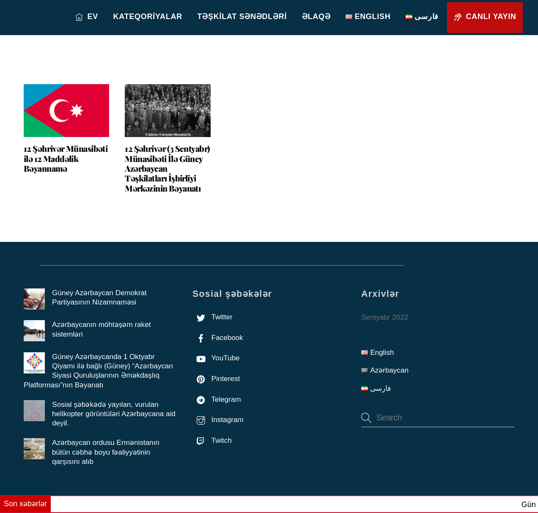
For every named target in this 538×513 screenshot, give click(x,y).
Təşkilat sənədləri (242, 16)
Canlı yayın (485, 16)
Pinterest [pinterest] (216, 379)
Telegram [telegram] (216, 399)
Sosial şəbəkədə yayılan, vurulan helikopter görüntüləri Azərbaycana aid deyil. (114, 414)
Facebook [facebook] (217, 338)
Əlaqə (316, 16)
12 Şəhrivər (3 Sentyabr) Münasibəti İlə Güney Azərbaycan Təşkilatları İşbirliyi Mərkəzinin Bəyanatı (167, 168)
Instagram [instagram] (218, 420)
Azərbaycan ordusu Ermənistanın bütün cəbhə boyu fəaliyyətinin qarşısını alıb (105, 452)
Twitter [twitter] (212, 317)
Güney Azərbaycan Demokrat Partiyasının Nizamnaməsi (99, 297)
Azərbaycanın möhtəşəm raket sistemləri (101, 329)
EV (86, 16)
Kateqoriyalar (147, 16)
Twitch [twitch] (212, 440)
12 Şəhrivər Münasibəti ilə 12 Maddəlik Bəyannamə (65, 158)
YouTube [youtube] (216, 358)
